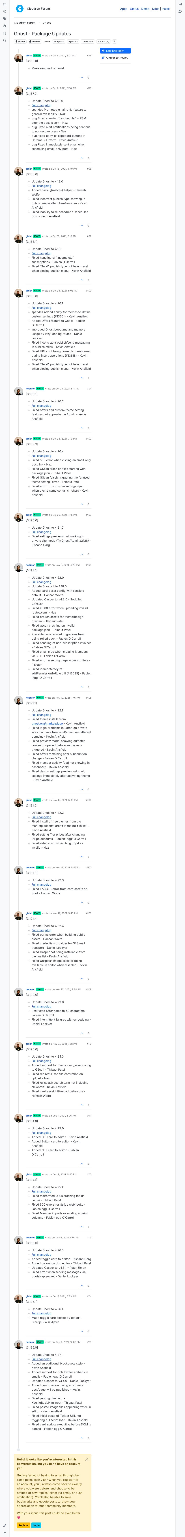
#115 (89, 1342)
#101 (89, 388)
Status (134, 9)
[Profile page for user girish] (18, 58)
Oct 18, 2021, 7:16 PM (64, 236)
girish (29, 55)
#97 (89, 88)
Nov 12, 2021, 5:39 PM (65, 800)
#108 (88, 913)
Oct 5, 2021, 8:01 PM (64, 55)
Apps (123, 9)
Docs (155, 9)
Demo (145, 9)
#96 (89, 55)
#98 (89, 168)
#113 (89, 1237)
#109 (88, 989)
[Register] (180, 12)
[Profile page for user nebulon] (18, 391)
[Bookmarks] (4, 33)
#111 (89, 1115)
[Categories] (4, 4)
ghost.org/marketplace (47, 723)
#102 (88, 438)
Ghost (47, 41)
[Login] (180, 4)
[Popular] (4, 26)
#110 (89, 1043)
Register (24, 1525)
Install (166, 9)
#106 (88, 800)
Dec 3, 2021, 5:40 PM (65, 1174)
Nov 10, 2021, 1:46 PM (67, 697)
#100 (88, 290)
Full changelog (41, 105)
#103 (88, 514)
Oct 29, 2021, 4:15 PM (65, 514)
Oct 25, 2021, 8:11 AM (67, 388)
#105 (88, 697)
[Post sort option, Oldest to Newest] (115, 58)
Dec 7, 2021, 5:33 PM (64, 1296)
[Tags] (4, 19)
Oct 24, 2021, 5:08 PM (65, 290)
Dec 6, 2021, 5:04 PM (67, 1237)
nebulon (30, 388)
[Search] (4, 41)
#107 (88, 867)
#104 (88, 564)
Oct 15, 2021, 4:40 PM (65, 168)
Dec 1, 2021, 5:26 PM (64, 1115)
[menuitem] (180, 4)
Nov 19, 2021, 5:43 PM (65, 913)
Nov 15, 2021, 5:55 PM (68, 867)
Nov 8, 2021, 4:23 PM (67, 564)
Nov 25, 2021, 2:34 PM (68, 989)
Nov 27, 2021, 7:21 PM (65, 1043)
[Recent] (4, 12)
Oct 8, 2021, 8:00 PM (64, 88)
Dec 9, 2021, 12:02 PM (67, 1342)
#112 (89, 1174)
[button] (4, 1525)
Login (36, 1525)
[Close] (87, 1459)
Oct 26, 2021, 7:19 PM (65, 438)
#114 (89, 1296)
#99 (89, 236)
